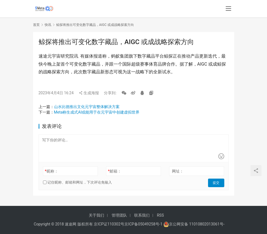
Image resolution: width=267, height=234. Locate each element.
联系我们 (142, 215)
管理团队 (119, 215)
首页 (36, 25)
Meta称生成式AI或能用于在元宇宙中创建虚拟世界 (97, 112)
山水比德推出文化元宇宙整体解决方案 (87, 106)
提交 (216, 182)
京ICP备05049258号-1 (143, 224)
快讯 (48, 25)
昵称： (51, 171)
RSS (160, 215)
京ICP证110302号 (109, 224)
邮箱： (114, 171)
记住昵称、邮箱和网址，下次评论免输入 (77, 182)
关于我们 (96, 215)
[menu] (228, 9)
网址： (178, 171)
